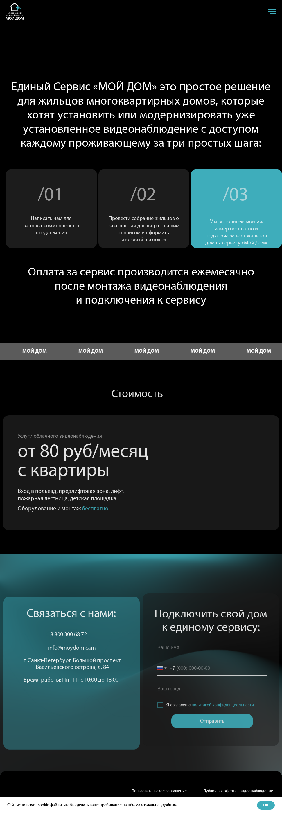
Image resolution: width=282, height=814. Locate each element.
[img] (16, 795)
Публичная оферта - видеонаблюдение (238, 791)
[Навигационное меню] (272, 12)
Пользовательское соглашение (159, 791)
